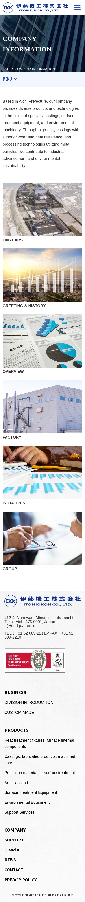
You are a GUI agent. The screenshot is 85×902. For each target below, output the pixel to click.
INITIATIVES (43, 475)
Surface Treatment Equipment (30, 792)
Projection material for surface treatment (39, 773)
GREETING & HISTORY (43, 278)
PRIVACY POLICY (20, 879)
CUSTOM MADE (19, 712)
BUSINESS (15, 692)
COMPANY (15, 829)
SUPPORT (14, 840)
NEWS (10, 859)
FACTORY (43, 410)
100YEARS (43, 212)
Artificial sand (16, 783)
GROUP (43, 541)
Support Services (19, 812)
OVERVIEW (43, 344)
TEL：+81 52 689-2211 (25, 633)
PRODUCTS (16, 730)
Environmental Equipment (27, 802)
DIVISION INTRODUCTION (28, 702)
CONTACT (13, 869)
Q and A (11, 850)
